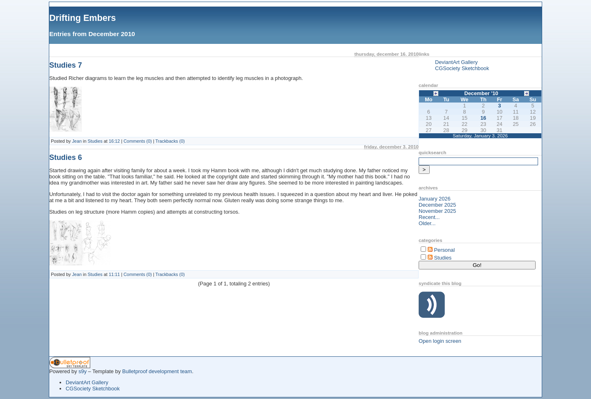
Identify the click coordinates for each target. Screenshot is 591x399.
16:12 (114, 141)
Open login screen (440, 341)
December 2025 (437, 205)
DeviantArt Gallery (456, 62)
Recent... (429, 217)
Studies (95, 141)
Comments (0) (138, 141)
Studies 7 (65, 65)
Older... (427, 223)
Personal (444, 250)
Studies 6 (65, 157)
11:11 (114, 274)
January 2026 (435, 199)
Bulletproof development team (157, 371)
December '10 (481, 93)
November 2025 (437, 211)
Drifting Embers (82, 18)
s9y (82, 371)
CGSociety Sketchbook (462, 68)
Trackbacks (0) (170, 141)
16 (483, 118)
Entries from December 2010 (92, 33)
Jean (77, 141)
